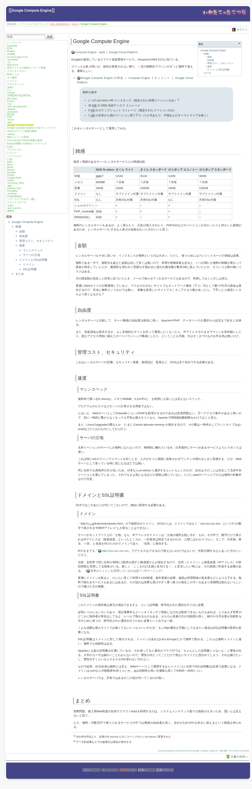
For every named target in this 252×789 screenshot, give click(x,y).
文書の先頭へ (239, 756)
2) (103, 175)
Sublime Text (14, 188)
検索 (50, 36)
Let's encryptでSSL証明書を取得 (24, 140)
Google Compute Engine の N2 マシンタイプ (31, 127)
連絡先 (10, 211)
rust (9, 103)
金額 (22, 231)
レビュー (12, 152)
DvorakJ (11, 172)
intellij (10, 180)
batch (10, 87)
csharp (11, 92)
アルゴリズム (14, 149)
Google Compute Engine (32, 10)
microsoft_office (15, 183)
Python (11, 101)
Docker (11, 169)
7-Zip (10, 159)
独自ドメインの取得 (18, 137)
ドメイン (28, 264)
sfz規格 (11, 54)
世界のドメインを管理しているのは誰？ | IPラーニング (125, 570)
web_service (14, 208)
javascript (12, 111)
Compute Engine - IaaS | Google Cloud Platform (106, 52)
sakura (11, 134)
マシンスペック (33, 250)
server (75, 24)
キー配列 (12, 77)
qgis (9, 185)
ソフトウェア (14, 156)
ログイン (242, 29)
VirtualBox (12, 191)
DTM (9, 48)
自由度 (23, 236)
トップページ (23, 24)
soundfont (12, 59)
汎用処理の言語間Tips (19, 95)
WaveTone (12, 65)
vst (9, 62)
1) (178, 99)
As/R (9, 161)
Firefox (11, 175)
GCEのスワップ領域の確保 (22, 131)
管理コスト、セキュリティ (36, 240)
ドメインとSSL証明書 (33, 259)
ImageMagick (14, 196)
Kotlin (10, 146)
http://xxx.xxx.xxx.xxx (115, 550)
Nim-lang (12, 98)
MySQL (11, 114)
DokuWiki (12, 45)
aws (9, 122)
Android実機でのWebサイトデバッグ (27, 143)
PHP (9, 117)
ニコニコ (12, 81)
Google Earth (14, 177)
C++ (9, 90)
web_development (60, 24)
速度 (22, 245)
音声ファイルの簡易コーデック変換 (26, 67)
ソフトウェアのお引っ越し (21, 199)
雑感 (18, 226)
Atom (10, 164)
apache (11, 109)
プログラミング (40, 24)
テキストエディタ (16, 202)
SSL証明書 (30, 269)
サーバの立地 (31, 255)
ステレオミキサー (16, 71)
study (10, 205)
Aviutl (10, 167)
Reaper (11, 51)
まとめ (19, 273)
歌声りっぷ (13, 74)
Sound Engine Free (17, 57)
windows (12, 193)
